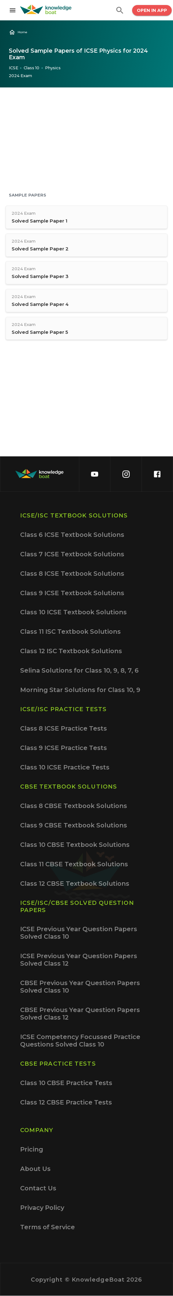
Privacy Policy (42, 1207)
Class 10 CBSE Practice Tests (66, 1083)
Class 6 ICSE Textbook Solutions (72, 534)
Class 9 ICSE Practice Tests (63, 748)
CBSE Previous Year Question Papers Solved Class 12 (80, 1013)
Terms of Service (47, 1227)
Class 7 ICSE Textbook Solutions (72, 554)
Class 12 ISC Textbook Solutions (71, 651)
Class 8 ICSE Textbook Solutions (72, 573)
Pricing (31, 1149)
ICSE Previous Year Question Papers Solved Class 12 (78, 959)
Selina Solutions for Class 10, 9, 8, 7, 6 (79, 670)
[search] (119, 10)
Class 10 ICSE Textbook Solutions (73, 612)
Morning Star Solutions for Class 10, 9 (80, 690)
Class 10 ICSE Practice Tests (64, 767)
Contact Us (38, 1188)
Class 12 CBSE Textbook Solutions (74, 883)
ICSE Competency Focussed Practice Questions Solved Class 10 (80, 1040)
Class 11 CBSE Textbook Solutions (74, 864)
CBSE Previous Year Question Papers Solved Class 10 (80, 986)
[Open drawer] (10, 10)
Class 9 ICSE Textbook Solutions (72, 593)
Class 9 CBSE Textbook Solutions (73, 825)
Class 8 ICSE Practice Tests (63, 728)
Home (18, 32)
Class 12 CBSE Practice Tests (66, 1102)
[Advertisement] (87, 141)
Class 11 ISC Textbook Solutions (70, 631)
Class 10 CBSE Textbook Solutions (75, 844)
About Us (35, 1169)
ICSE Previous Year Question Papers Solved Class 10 (78, 932)
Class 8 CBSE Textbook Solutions (73, 806)
